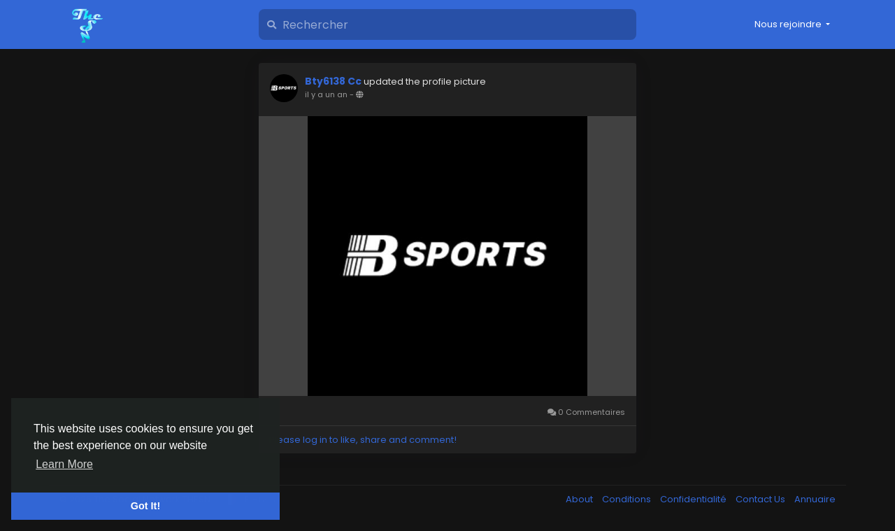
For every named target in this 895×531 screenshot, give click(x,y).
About (580, 499)
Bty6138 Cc (334, 81)
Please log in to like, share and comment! (363, 439)
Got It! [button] (145, 505)
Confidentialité (694, 499)
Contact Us (761, 499)
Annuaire (815, 499)
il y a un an (326, 94)
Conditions (627, 499)
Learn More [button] (64, 464)
